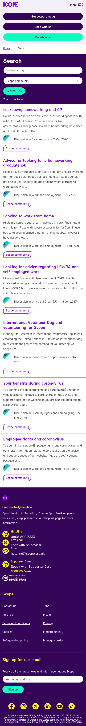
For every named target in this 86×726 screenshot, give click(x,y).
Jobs (46, 606)
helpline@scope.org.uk (28, 553)
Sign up (13, 689)
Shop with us (43, 27)
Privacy (48, 623)
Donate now (43, 37)
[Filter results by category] (43, 80)
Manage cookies (53, 640)
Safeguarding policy (15, 640)
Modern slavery (53, 632)
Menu (76, 5)
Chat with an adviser (26, 545)
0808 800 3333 (23, 536)
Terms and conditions (16, 623)
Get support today (43, 16)
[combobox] (43, 72)
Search (11, 91)
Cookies (7, 632)
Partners (7, 614)
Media (47, 614)
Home (6, 48)
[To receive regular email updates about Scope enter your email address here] (43, 679)
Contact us (9, 606)
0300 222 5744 (21, 571)
